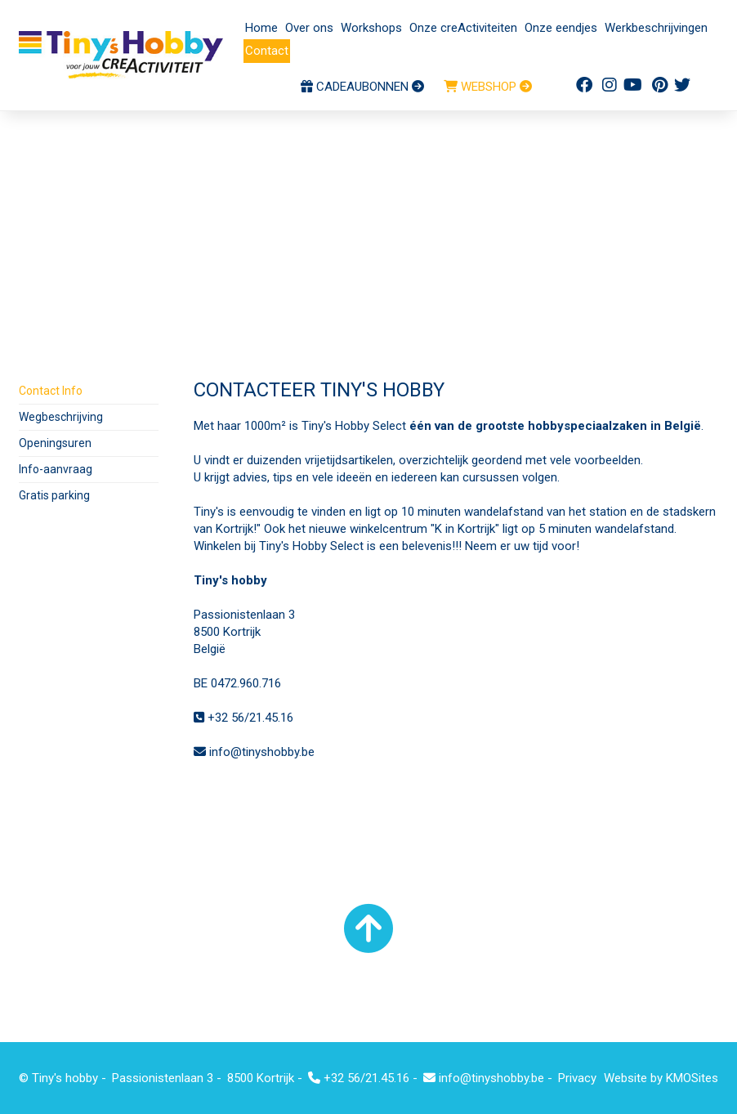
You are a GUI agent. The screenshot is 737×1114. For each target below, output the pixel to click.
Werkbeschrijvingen (656, 27)
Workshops (371, 27)
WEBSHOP (488, 86)
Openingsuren (55, 443)
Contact (266, 50)
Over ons (309, 27)
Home (261, 27)
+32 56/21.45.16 (243, 717)
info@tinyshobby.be (254, 752)
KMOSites (692, 1078)
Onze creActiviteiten (463, 27)
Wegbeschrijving (61, 416)
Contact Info (51, 390)
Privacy (577, 1078)
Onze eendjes (561, 27)
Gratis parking (54, 495)
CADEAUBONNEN (362, 86)
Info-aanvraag (55, 469)
